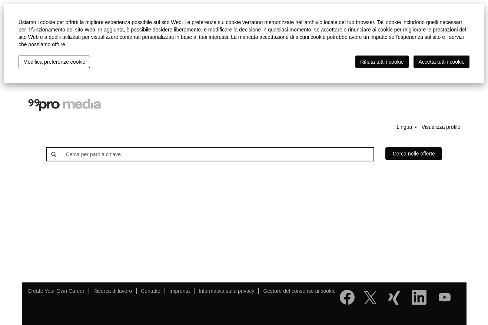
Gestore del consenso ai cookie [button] (299, 291)
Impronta (179, 291)
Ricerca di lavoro (112, 291)
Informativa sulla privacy (226, 291)
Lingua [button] (406, 127)
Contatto (150, 291)
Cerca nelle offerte (414, 154)
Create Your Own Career (56, 291)
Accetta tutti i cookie (441, 62)
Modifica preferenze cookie (54, 62)
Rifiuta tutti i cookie (382, 62)
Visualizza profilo (441, 127)
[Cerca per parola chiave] (217, 154)
